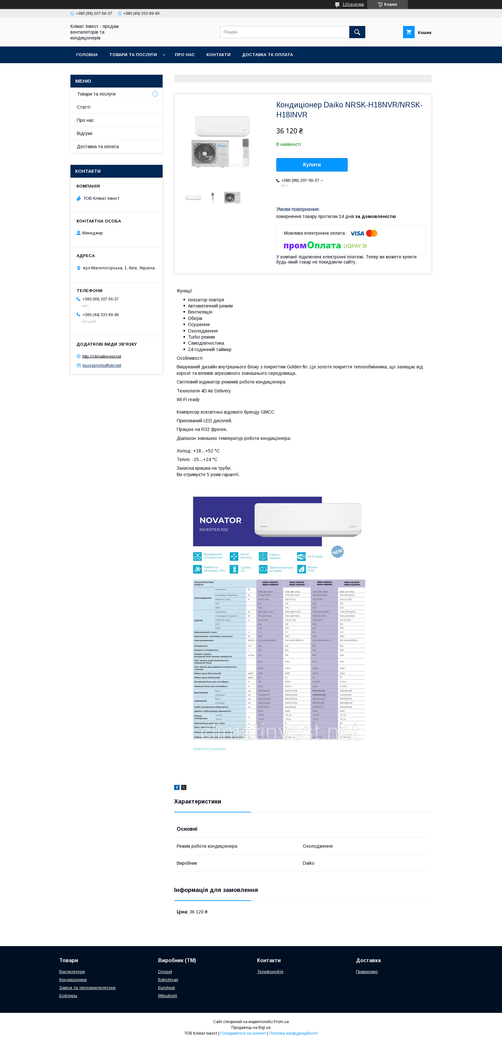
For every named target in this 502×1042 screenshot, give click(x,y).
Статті (83, 107)
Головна (87, 54)
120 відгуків (353, 4)
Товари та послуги (133, 54)
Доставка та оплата (267, 54)
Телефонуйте (270, 971)
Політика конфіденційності (293, 1033)
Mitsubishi (167, 995)
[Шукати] (357, 32)
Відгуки (84, 133)
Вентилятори (72, 971)
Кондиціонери (73, 979)
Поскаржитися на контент (243, 1033)
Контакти (218, 54)
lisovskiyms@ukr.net (102, 365)
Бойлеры (68, 995)
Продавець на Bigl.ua (251, 1027)
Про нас (185, 54)
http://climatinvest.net (101, 356)
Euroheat (166, 987)
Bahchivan (168, 979)
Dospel (165, 971)
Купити (312, 164)
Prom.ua (281, 1022)
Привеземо (367, 971)
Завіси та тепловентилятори (87, 987)
